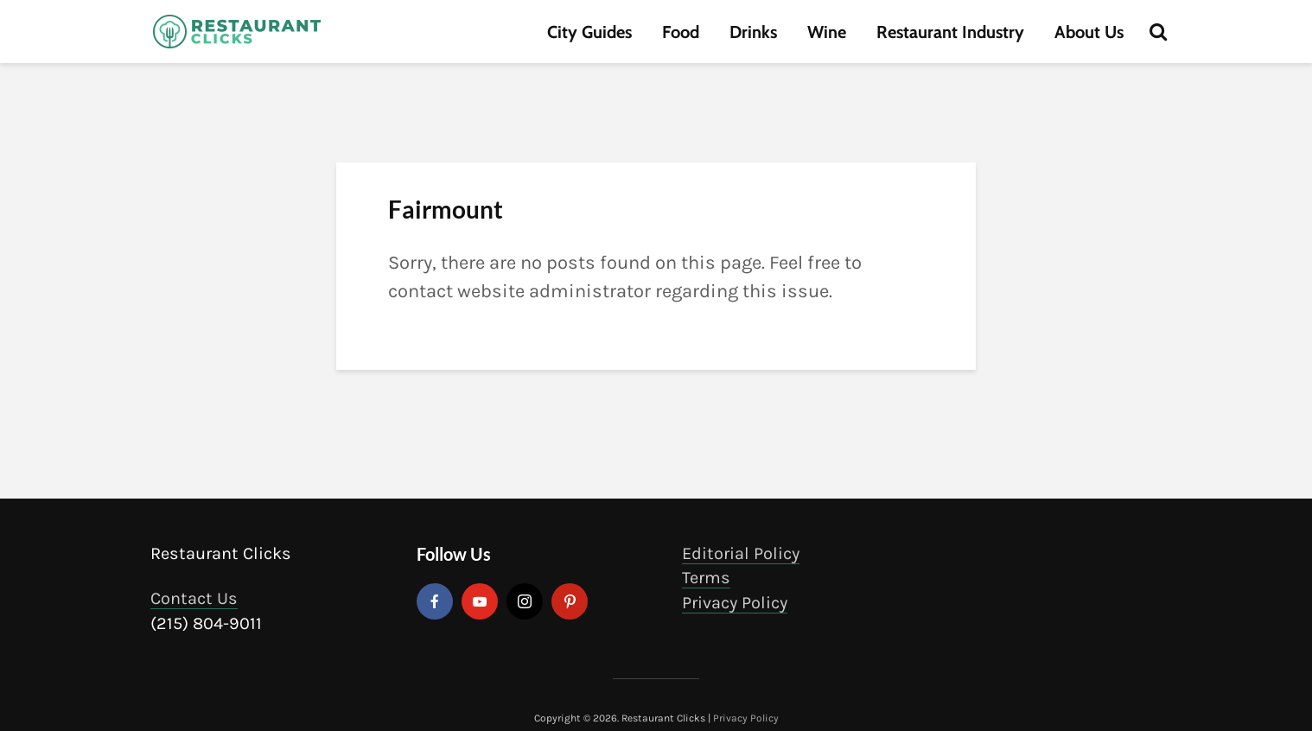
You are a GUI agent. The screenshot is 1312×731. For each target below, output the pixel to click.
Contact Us (194, 598)
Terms (706, 578)
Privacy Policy (734, 603)
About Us (1089, 32)
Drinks (753, 32)
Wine (826, 32)
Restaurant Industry (950, 32)
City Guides (589, 32)
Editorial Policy (740, 553)
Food (680, 32)
